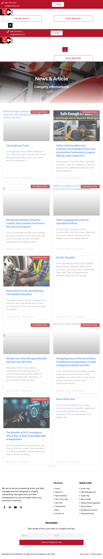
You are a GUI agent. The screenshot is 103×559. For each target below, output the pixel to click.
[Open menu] (65, 49)
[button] (10, 25)
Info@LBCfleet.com (17, 34)
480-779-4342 (16, 31)
